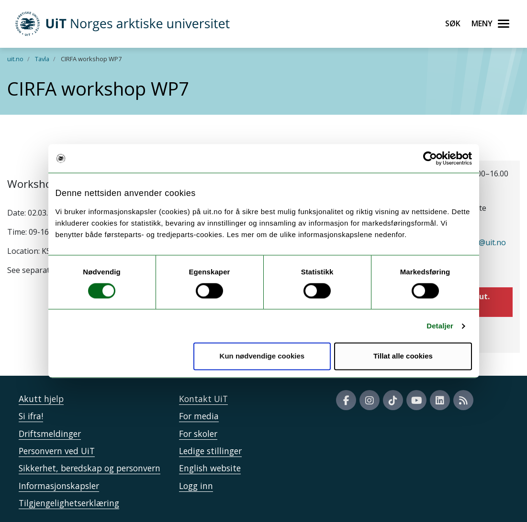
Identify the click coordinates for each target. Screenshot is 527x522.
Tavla (42, 58)
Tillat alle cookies (403, 356)
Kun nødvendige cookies (262, 356)
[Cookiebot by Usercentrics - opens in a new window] (430, 158)
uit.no (15, 58)
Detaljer (439, 326)
